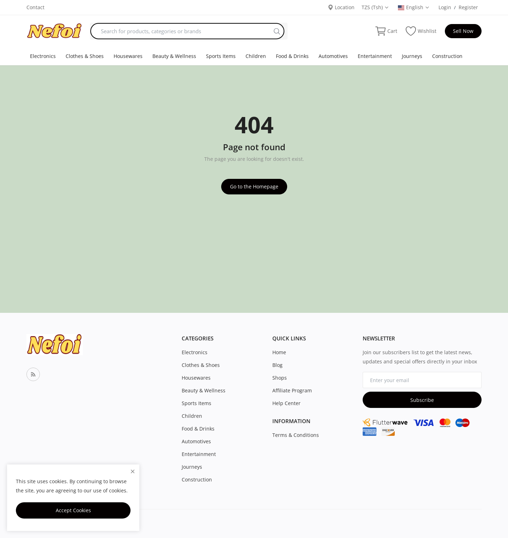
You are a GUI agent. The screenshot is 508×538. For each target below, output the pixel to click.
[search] (277, 31)
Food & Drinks (292, 56)
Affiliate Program (292, 390)
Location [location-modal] (341, 7)
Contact (35, 7)
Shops (279, 377)
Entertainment (375, 56)
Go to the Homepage (254, 186)
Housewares (128, 56)
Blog (277, 365)
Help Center (286, 403)
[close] (132, 471)
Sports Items (221, 56)
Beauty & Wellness (174, 56)
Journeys (412, 56)
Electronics (43, 56)
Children (256, 56)
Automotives (333, 56)
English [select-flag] (414, 7)
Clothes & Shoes (85, 56)
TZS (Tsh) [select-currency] (375, 7)
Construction (447, 56)
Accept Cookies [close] (73, 510)
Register (468, 7)
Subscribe (422, 400)
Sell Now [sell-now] (463, 31)
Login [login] (445, 7)
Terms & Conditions (295, 435)
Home (279, 352)
